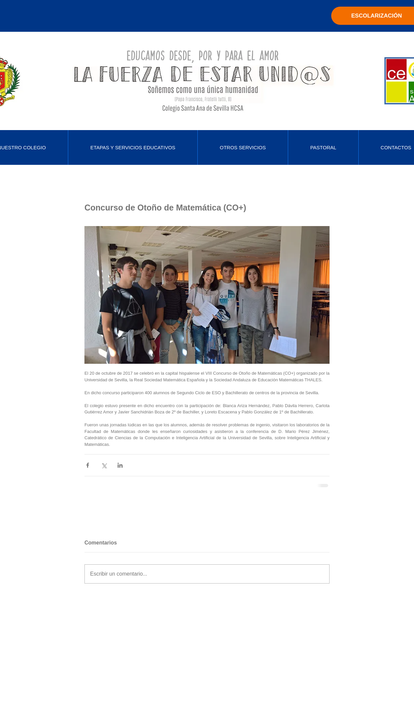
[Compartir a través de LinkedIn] (120, 465)
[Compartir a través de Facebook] (87, 465)
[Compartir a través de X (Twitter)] (104, 465)
